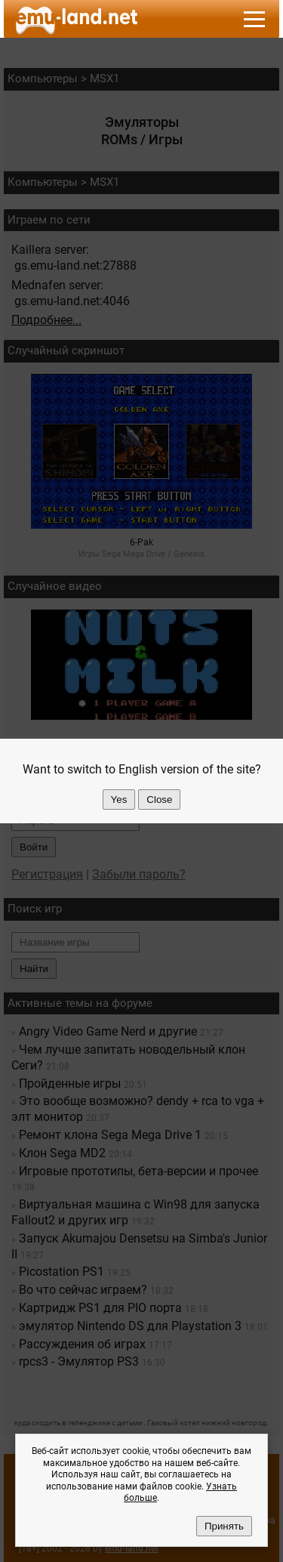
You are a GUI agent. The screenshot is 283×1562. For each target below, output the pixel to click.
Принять (224, 1526)
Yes (119, 799)
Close (159, 799)
